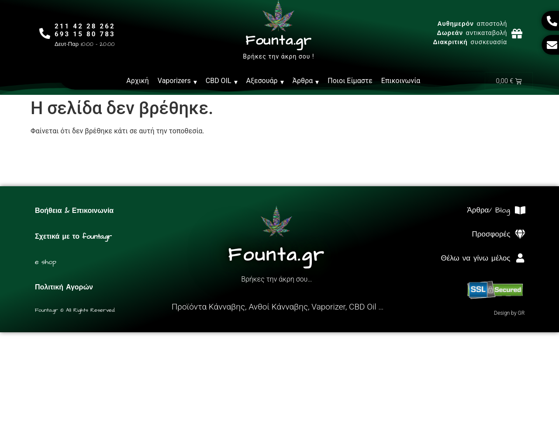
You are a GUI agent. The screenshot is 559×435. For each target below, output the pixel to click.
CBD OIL (222, 81)
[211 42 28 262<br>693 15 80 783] (44, 33)
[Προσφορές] (519, 234)
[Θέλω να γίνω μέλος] (519, 258)
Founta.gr (278, 40)
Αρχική (137, 81)
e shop (45, 262)
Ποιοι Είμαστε (350, 81)
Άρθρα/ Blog (488, 210)
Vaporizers (177, 81)
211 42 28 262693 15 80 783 (85, 30)
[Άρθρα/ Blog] (519, 210)
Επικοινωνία (401, 81)
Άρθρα (306, 81)
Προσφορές (491, 234)
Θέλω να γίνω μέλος (475, 258)
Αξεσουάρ (265, 81)
